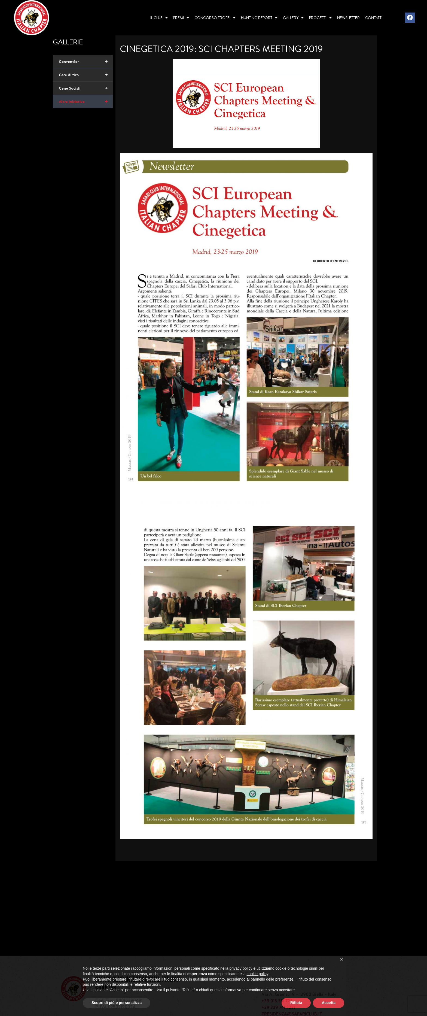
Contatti (373, 17)
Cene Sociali (86, 88)
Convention (86, 61)
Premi (181, 17)
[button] (341, 970)
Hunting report (259, 17)
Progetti (320, 17)
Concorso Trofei (215, 17)
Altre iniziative (86, 101)
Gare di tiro (86, 74)
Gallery (293, 17)
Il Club (159, 17)
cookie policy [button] (257, 985)
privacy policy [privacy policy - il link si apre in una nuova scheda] (241, 979)
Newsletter (348, 17)
